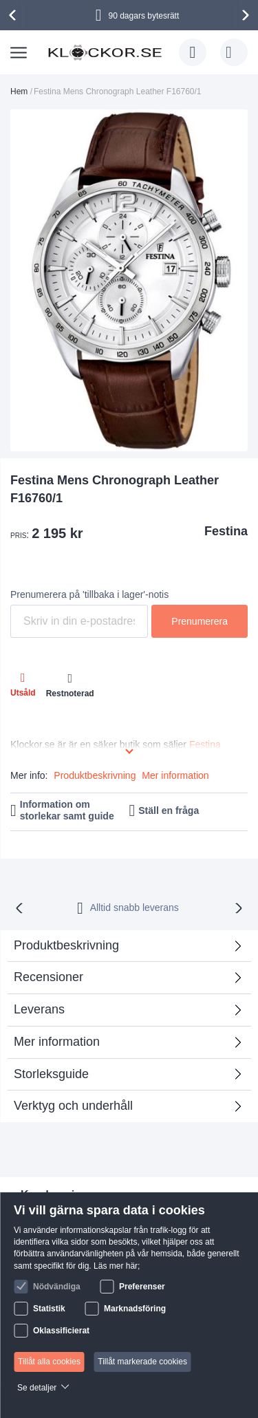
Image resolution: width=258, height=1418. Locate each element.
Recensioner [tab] (48, 977)
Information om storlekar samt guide (67, 810)
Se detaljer (36, 1388)
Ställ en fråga (168, 810)
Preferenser (142, 1286)
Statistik (49, 1308)
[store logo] (105, 52)
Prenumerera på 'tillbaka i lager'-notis (89, 594)
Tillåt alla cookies (49, 1361)
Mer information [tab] (57, 1042)
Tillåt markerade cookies (142, 1361)
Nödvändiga (56, 1286)
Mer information (175, 775)
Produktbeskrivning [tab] (66, 945)
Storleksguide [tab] (51, 1074)
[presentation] (14, 15)
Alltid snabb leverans (134, 907)
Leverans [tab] (39, 1009)
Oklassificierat (61, 1330)
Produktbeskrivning (95, 775)
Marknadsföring (135, 1308)
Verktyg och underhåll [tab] (73, 1106)
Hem (19, 91)
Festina (226, 531)
